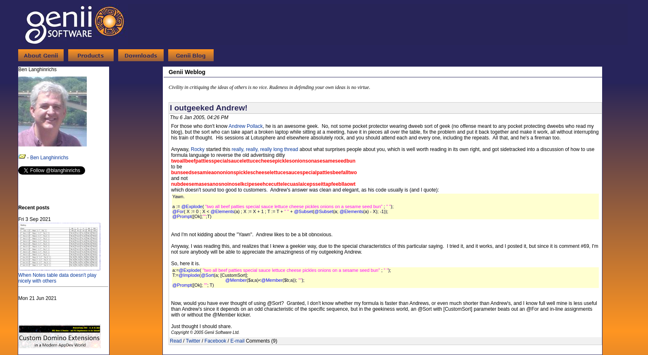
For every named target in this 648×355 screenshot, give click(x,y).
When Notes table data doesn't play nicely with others (59, 275)
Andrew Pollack (246, 126)
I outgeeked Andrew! (209, 107)
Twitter (193, 341)
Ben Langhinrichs (49, 158)
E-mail (238, 341)
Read (176, 341)
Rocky (198, 149)
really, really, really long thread (265, 149)
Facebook (215, 341)
